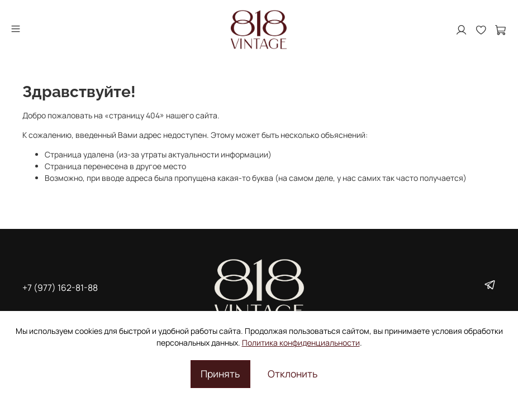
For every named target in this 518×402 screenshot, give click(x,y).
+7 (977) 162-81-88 (60, 287)
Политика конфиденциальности (301, 342)
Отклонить (292, 373)
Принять (220, 373)
